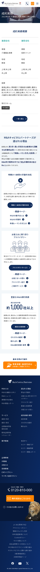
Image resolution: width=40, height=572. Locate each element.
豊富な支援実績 (26, 406)
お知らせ (5, 465)
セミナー (24, 441)
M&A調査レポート (8, 403)
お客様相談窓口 (20, 554)
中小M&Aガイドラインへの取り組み (20, 547)
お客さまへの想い (18, 278)
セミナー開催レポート (28, 452)
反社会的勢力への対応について (20, 544)
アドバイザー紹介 (18, 282)
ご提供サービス (17, 286)
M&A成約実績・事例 (18, 345)
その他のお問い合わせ (14, 507)
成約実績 (24, 419)
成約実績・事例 (26, 415)
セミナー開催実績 (27, 448)
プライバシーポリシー (20, 528)
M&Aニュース (6, 396)
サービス (5, 415)
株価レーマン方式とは (18, 223)
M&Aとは (5, 388)
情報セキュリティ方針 (20, 531)
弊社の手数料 (25, 392)
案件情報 (5, 441)
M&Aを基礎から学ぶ (8, 392)
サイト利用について (20, 541)
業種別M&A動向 (7, 400)
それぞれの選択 (17, 337)
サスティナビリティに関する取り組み (20, 550)
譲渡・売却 (5, 419)
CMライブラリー (7, 472)
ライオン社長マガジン (9, 476)
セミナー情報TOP (27, 444)
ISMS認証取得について (20, 534)
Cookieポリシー (19, 537)
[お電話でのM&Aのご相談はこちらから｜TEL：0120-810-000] (20, 489)
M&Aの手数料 (15, 219)
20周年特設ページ (20, 557)
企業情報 (5, 457)
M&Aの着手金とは (17, 215)
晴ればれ (14, 341)
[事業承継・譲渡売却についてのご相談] (20, 365)
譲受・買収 (5, 423)
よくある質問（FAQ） (20, 525)
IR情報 (4, 461)
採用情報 (5, 468)
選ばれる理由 (26, 388)
